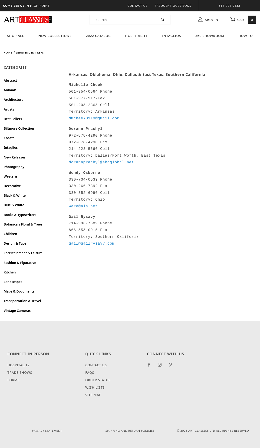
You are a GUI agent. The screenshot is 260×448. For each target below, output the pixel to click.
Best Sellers (13, 119)
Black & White (15, 195)
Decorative (12, 186)
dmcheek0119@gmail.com (94, 118)
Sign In (208, 19)
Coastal (10, 138)
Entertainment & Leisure (23, 253)
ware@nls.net (83, 206)
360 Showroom (209, 36)
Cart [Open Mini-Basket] (243, 20)
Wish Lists (95, 387)
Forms (13, 380)
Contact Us (138, 5)
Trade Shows (19, 372)
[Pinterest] (172, 366)
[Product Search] (122, 19)
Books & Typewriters (20, 214)
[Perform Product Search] (163, 19)
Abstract (10, 80)
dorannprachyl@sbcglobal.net (101, 162)
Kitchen (10, 272)
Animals (10, 90)
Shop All (15, 36)
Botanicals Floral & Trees (23, 224)
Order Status (98, 380)
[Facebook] (151, 366)
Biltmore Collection (19, 128)
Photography (14, 167)
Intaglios (171, 36)
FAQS (89, 372)
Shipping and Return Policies (130, 431)
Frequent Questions (173, 5)
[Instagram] (162, 366)
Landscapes (13, 282)
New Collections (55, 36)
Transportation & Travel (22, 301)
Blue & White (14, 205)
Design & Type (15, 243)
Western (10, 176)
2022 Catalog (98, 36)
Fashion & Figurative (20, 262)
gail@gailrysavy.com (92, 244)
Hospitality (136, 36)
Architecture (13, 99)
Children (10, 234)
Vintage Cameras (17, 310)
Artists (9, 109)
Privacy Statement (47, 431)
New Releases (15, 157)
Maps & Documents (19, 291)
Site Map (93, 395)
